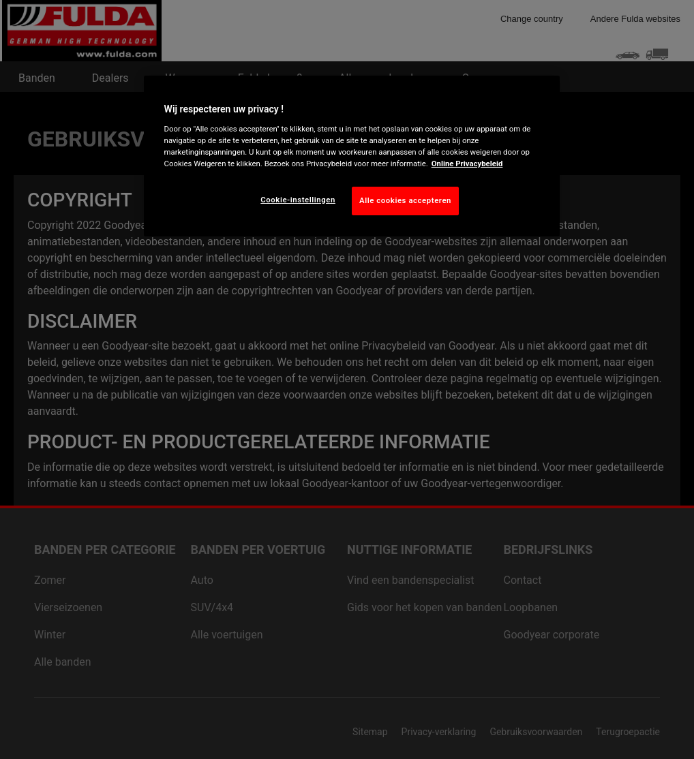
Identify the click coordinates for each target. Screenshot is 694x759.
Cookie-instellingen (297, 199)
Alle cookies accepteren (405, 200)
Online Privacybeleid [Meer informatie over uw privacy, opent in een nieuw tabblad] (467, 163)
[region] (352, 156)
